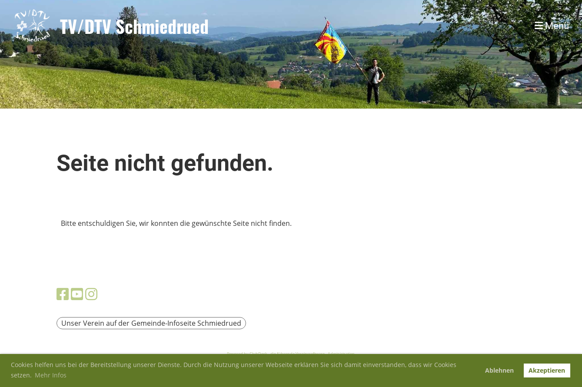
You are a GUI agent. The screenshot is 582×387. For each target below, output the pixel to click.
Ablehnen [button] (499, 370)
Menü (552, 25)
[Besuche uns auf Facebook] (63, 293)
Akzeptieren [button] (547, 370)
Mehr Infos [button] (51, 375)
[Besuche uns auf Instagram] (91, 293)
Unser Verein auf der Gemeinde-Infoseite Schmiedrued (151, 323)
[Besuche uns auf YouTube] (77, 293)
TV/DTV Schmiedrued (134, 26)
